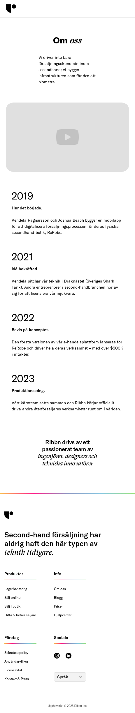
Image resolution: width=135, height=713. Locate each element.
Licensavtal (13, 670)
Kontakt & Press (16, 679)
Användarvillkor (16, 661)
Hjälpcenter (63, 615)
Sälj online (12, 597)
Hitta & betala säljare (20, 615)
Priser (58, 606)
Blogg (58, 597)
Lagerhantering (15, 589)
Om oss (60, 589)
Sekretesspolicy (16, 652)
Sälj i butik (12, 606)
